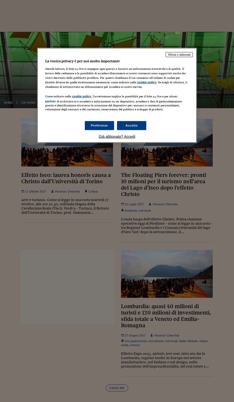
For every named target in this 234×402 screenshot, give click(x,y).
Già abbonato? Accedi (117, 136)
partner (50, 101)
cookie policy (146, 82)
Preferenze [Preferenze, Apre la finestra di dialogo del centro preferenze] (99, 125)
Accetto (132, 125)
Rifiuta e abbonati (179, 54)
